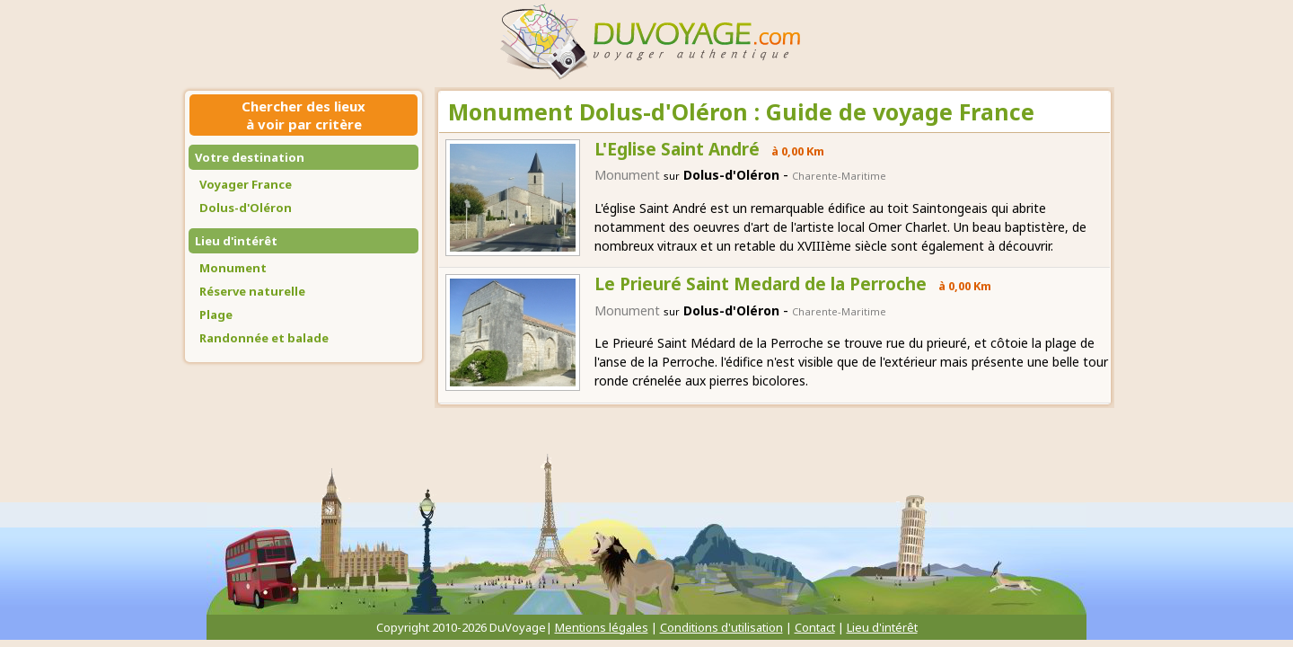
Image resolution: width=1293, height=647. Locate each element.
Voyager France (245, 184)
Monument (233, 268)
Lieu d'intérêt (236, 241)
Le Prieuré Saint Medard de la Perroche (760, 284)
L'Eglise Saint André (677, 149)
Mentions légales (601, 627)
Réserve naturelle (252, 291)
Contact (815, 627)
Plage (216, 314)
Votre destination (249, 157)
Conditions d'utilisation (721, 627)
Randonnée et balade (264, 338)
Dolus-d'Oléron (245, 207)
